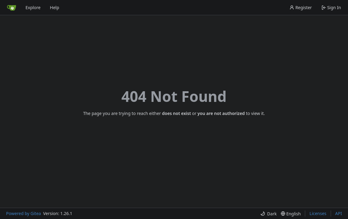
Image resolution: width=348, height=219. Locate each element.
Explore (33, 7)
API (338, 213)
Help (54, 7)
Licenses (317, 213)
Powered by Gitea (23, 213)
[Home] (11, 7)
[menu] (268, 214)
